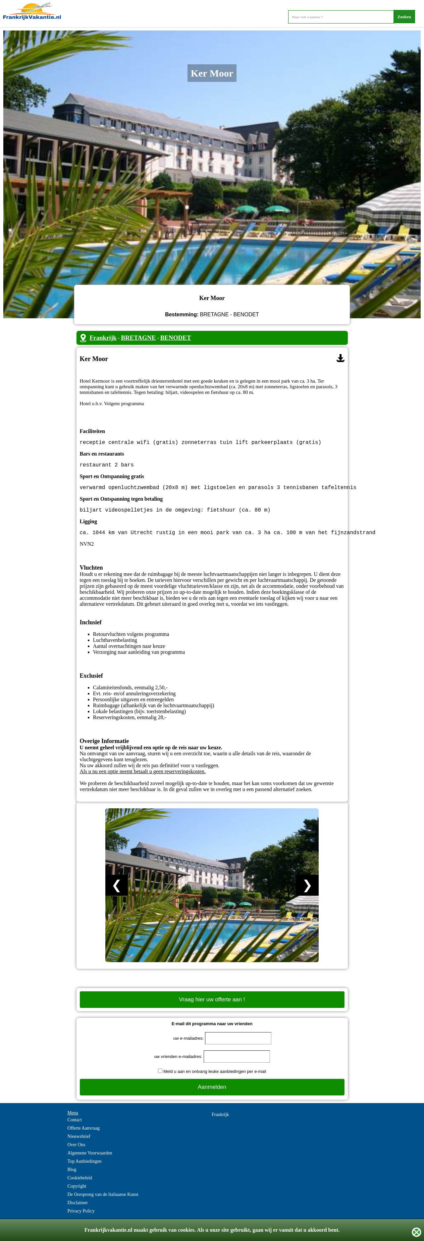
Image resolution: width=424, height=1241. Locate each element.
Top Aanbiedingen (84, 1167)
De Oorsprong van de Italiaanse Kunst (102, 1201)
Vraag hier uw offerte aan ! (212, 1006)
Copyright (76, 1192)
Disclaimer (77, 1209)
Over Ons (76, 1151)
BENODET (175, 337)
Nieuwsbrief (78, 1143)
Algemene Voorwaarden (89, 1159)
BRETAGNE (138, 337)
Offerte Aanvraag (83, 1134)
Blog (71, 1176)
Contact (74, 1126)
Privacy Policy (80, 1217)
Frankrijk (103, 337)
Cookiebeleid (79, 1184)
